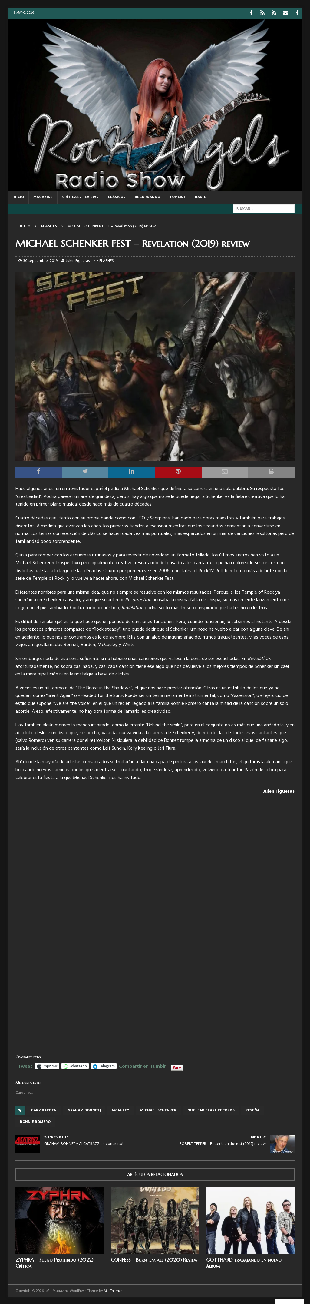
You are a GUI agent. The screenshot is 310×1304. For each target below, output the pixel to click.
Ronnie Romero (35, 1121)
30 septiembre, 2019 (40, 260)
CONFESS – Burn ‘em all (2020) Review (154, 1259)
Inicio (18, 197)
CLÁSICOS (116, 197)
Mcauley (120, 1110)
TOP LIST (178, 197)
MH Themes (113, 1290)
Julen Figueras (78, 260)
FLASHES (106, 260)
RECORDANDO (147, 197)
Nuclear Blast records (211, 1110)
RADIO (200, 197)
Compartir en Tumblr (142, 1065)
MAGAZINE (43, 197)
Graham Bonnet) (84, 1110)
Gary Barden (44, 1110)
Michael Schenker (158, 1110)
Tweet (25, 1065)
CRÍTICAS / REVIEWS (80, 197)
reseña (252, 1110)
